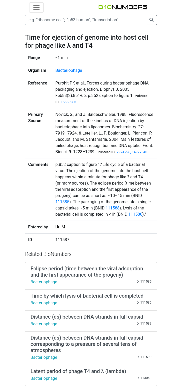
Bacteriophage (68, 70)
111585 (62, 201)
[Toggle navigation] (36, 7)
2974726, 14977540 (132, 152)
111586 (135, 214)
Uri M (60, 226)
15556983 (68, 102)
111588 (112, 208)
